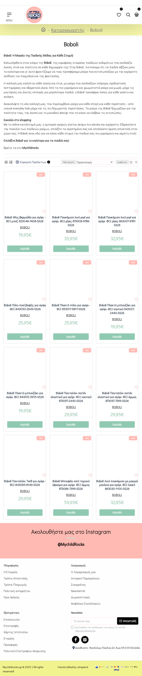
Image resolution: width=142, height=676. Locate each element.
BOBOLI (25, 227)
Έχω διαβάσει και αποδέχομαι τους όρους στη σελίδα (98, 629)
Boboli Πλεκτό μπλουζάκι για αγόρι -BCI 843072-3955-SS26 (25, 395)
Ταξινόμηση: (69, 162)
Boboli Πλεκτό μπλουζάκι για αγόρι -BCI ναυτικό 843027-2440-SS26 (117, 309)
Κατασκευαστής (67, 30)
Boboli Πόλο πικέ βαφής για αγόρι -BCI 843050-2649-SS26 (25, 307)
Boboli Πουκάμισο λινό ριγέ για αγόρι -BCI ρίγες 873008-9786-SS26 (71, 221)
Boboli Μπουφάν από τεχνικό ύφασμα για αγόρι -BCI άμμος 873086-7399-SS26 (71, 485)
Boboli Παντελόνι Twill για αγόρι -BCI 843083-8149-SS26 (25, 483)
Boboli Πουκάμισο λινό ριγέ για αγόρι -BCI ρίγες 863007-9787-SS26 (117, 221)
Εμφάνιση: (122, 162)
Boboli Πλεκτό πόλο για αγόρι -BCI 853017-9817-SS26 (71, 307)
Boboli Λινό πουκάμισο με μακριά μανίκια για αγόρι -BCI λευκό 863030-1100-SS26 (117, 485)
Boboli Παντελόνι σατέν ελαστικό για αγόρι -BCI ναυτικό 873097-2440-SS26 (71, 397)
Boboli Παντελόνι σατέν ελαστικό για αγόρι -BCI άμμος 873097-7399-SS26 (117, 397)
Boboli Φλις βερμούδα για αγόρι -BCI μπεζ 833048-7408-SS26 (25, 219)
